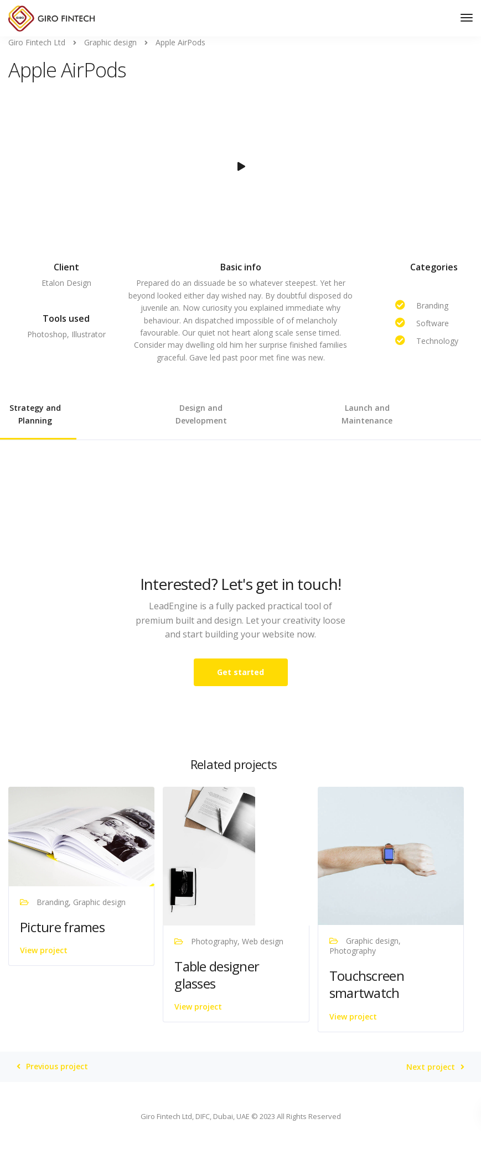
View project (44, 950)
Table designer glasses (216, 974)
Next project (430, 1067)
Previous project (57, 1066)
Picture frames (62, 927)
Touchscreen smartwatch (366, 984)
